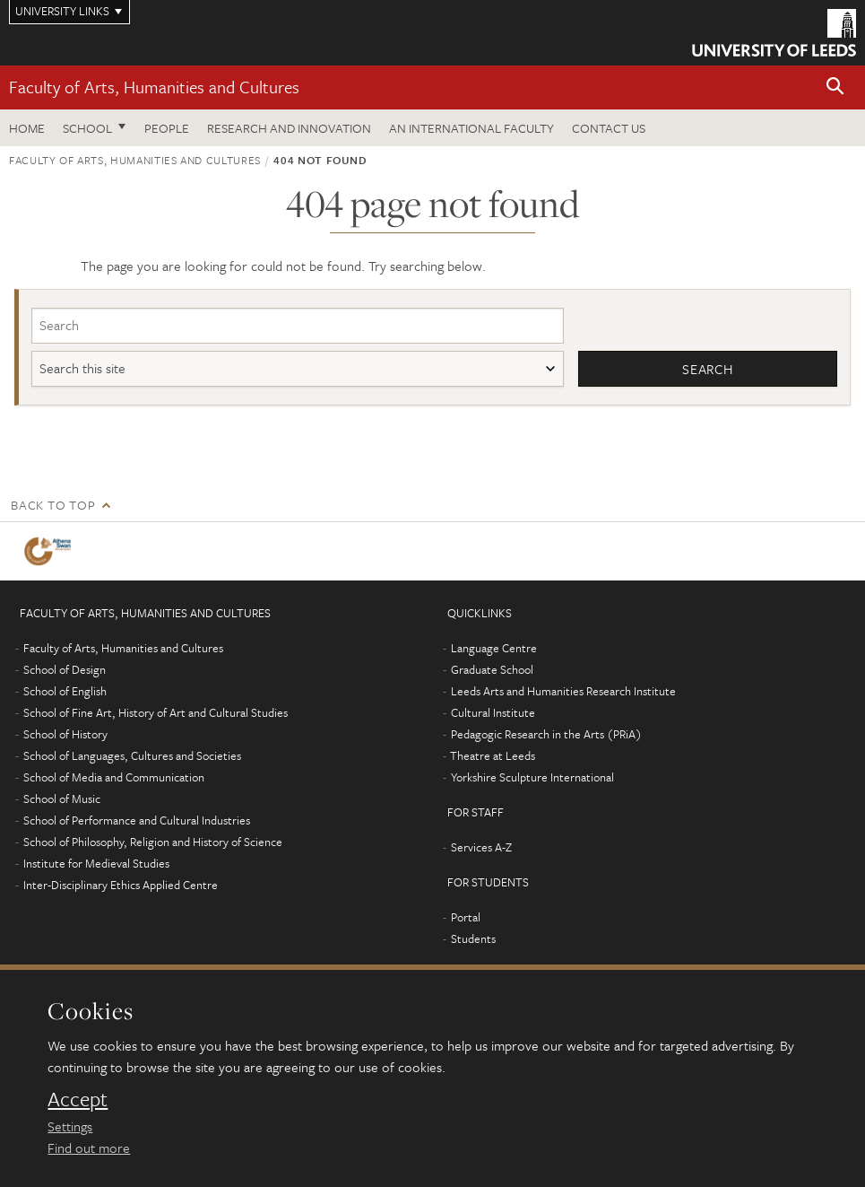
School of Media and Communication (113, 777)
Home (27, 127)
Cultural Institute (493, 712)
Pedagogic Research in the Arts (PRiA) (546, 734)
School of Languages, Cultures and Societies (132, 755)
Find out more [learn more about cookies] (89, 1147)
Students (473, 938)
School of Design (64, 669)
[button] (835, 87)
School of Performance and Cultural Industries (136, 820)
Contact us (608, 127)
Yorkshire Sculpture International (532, 777)
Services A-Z (481, 847)
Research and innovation (289, 127)
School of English (65, 691)
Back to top (53, 504)
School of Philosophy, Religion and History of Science (152, 842)
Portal (465, 917)
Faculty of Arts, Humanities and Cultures (154, 86)
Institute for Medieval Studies (96, 863)
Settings (70, 1126)
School (87, 127)
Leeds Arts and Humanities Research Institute (563, 691)
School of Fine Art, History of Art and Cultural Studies (155, 712)
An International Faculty (471, 127)
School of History (65, 734)
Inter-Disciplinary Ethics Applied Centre (120, 885)
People (166, 127)
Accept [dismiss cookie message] (78, 1099)
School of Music (61, 798)
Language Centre (494, 648)
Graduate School (492, 669)
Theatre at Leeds (492, 755)
